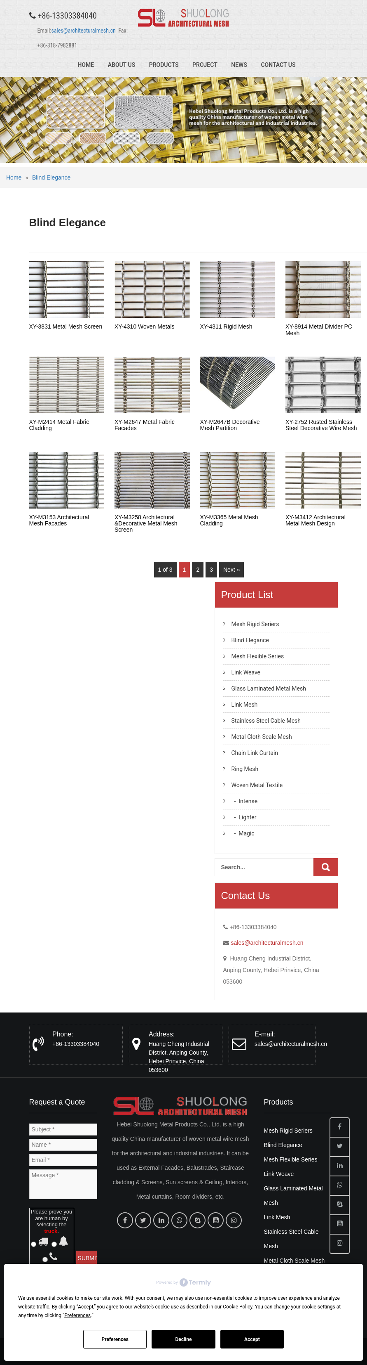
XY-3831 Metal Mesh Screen (66, 326)
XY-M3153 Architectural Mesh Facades (59, 520)
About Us (122, 65)
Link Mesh (244, 704)
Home (85, 65)
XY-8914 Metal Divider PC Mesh (318, 329)
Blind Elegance (51, 177)
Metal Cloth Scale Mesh (261, 736)
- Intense (244, 801)
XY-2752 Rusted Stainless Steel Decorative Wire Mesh (321, 425)
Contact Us (278, 65)
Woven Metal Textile (257, 785)
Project (204, 65)
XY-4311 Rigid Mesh (226, 326)
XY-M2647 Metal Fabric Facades (145, 425)
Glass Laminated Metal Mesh (268, 688)
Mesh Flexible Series (257, 656)
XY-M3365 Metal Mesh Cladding (229, 520)
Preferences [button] (77, 1315)
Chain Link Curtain (254, 753)
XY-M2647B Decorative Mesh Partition (229, 425)
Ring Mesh (245, 769)
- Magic (243, 833)
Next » (231, 569)
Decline (183, 1339)
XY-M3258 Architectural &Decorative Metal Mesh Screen (146, 523)
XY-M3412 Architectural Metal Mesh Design (315, 520)
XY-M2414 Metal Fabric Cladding (59, 425)
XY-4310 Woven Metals (145, 326)
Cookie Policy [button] (237, 1307)
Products (164, 65)
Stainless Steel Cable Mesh (266, 720)
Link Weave (246, 672)
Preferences (115, 1339)
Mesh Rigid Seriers (255, 624)
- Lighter (244, 817)
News (239, 65)
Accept (252, 1339)
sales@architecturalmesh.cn (83, 30)
